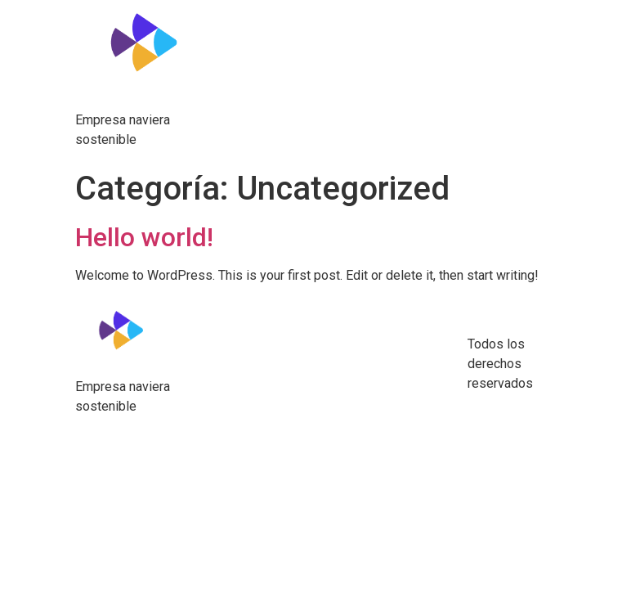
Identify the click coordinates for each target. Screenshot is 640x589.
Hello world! (144, 237)
